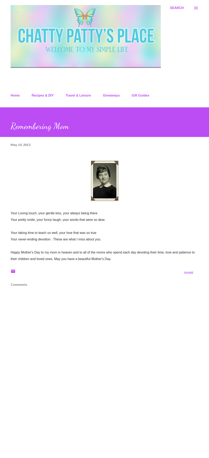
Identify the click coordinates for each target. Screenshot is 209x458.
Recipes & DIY (43, 95)
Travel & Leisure (78, 95)
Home (15, 95)
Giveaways (111, 95)
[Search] (177, 8)
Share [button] (188, 272)
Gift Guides (140, 95)
